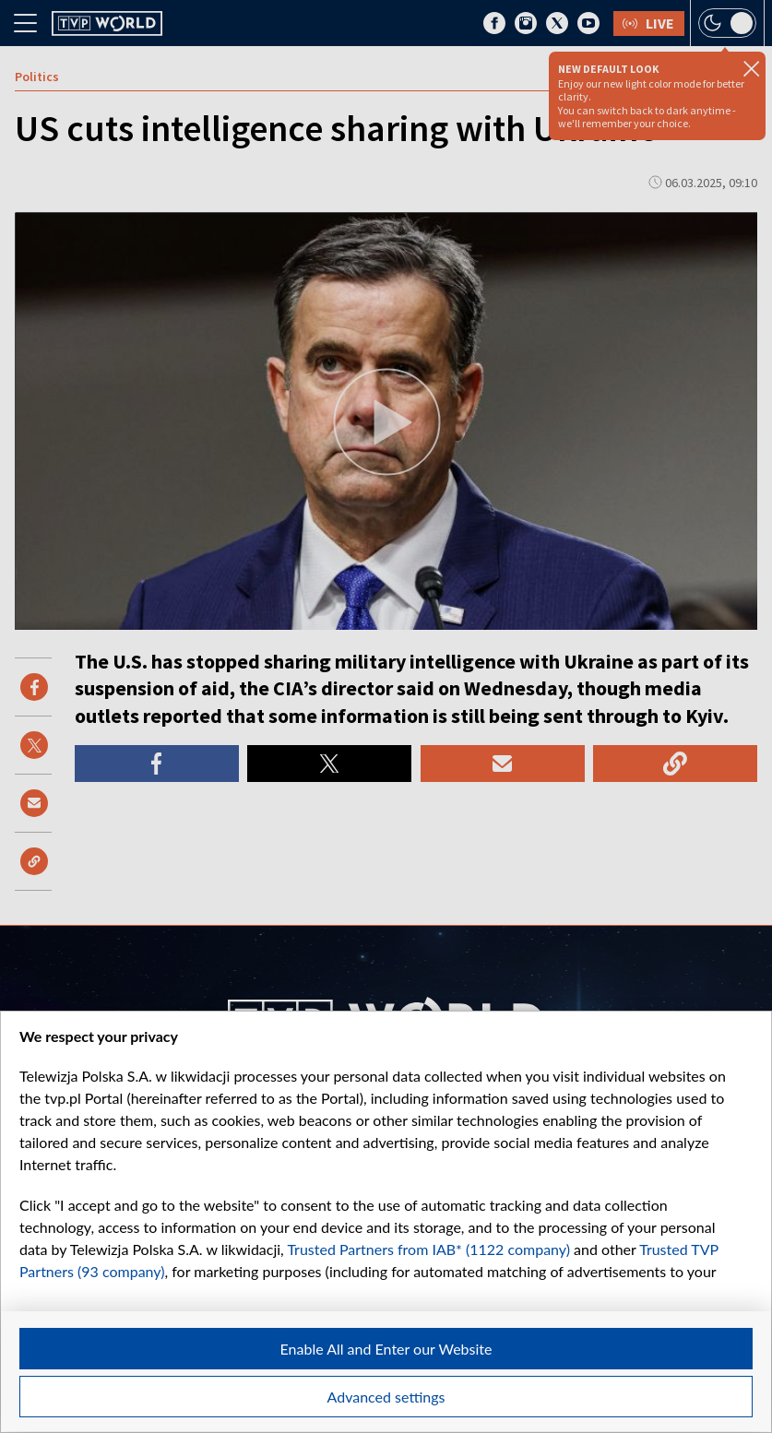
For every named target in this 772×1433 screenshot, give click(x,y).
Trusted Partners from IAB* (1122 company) (428, 1249)
